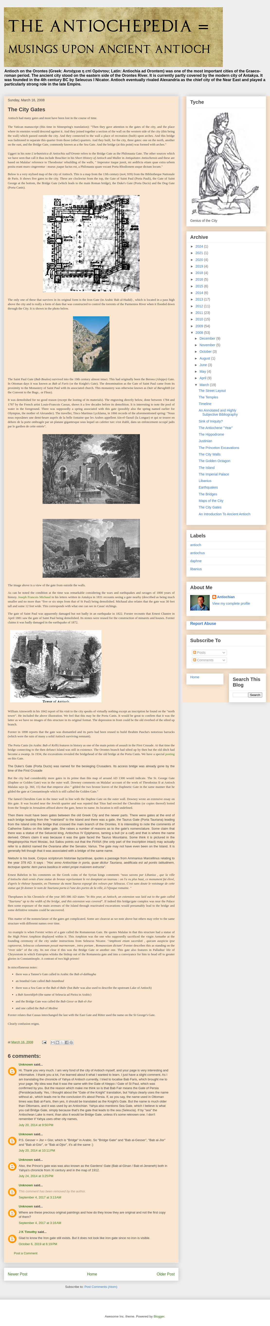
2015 (200, 286)
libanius (196, 569)
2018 (200, 273)
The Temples (208, 397)
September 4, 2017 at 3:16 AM (40, 1223)
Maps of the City (211, 501)
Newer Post (17, 1274)
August (205, 358)
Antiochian (226, 597)
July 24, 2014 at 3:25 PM (36, 1176)
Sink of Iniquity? (211, 421)
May (203, 371)
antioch (195, 545)
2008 (200, 333)
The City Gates (210, 507)
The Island (207, 468)
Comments (203, 660)
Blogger (158, 1316)
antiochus (197, 553)
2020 (200, 260)
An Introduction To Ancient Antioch (224, 514)
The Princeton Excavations (219, 448)
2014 (200, 293)
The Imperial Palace (214, 474)
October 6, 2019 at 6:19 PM (38, 1244)
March (204, 385)
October (206, 351)
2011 (200, 313)
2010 (200, 319)
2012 (200, 306)
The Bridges (208, 494)
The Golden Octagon (214, 461)
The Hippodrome (211, 434)
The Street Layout (212, 391)
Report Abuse (203, 623)
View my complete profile (231, 603)
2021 (200, 253)
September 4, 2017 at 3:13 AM (40, 1197)
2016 (200, 279)
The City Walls (210, 454)
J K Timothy (28, 1232)
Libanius (205, 481)
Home (92, 1274)
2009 (200, 326)
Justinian (205, 441)
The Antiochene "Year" (216, 428)
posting (170, 754)
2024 (200, 246)
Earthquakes (208, 487)
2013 (200, 299)
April (203, 378)
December (207, 338)
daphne (196, 561)
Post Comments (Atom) (100, 1287)
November (207, 345)
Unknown (26, 1064)
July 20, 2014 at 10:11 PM (37, 1150)
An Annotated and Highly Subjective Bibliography (218, 412)
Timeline (205, 404)
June (203, 365)
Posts (199, 652)
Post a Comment (25, 1253)
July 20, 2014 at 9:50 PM (36, 1125)
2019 (200, 266)
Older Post (166, 1274)
